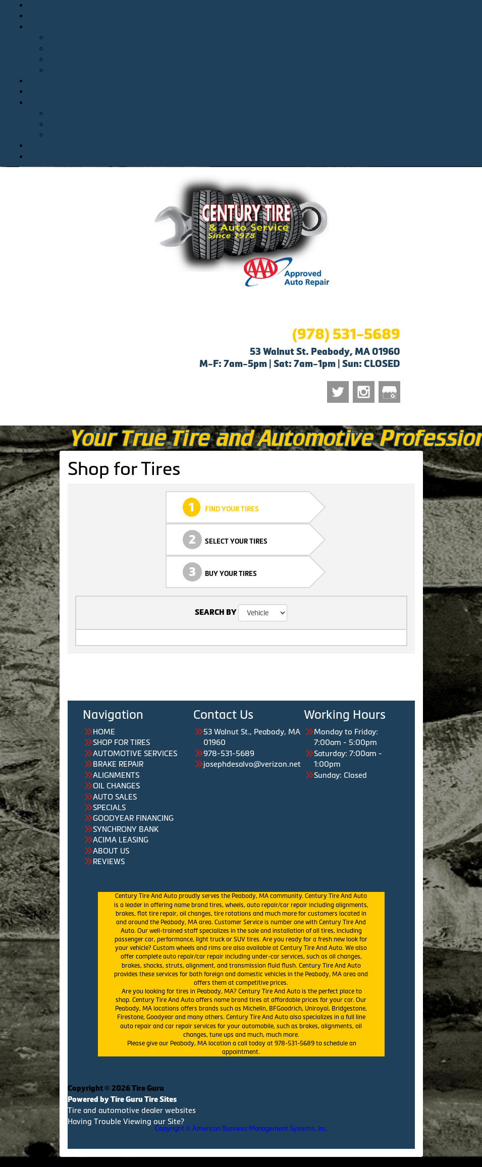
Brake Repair (261, 48)
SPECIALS (251, 91)
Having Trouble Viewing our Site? (126, 1121)
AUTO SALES (251, 80)
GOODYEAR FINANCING (133, 818)
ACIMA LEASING (120, 839)
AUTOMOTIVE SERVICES (251, 26)
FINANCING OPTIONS (251, 102)
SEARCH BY (215, 612)
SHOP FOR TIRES (251, 15)
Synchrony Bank (261, 124)
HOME (251, 5)
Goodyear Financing (261, 113)
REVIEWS (251, 156)
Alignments (261, 59)
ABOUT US (251, 145)
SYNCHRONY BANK (125, 829)
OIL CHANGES (116, 785)
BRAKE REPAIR (118, 764)
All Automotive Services (261, 37)
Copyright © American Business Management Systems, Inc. (241, 1128)
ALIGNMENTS (116, 775)
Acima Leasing (261, 134)
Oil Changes (261, 70)
